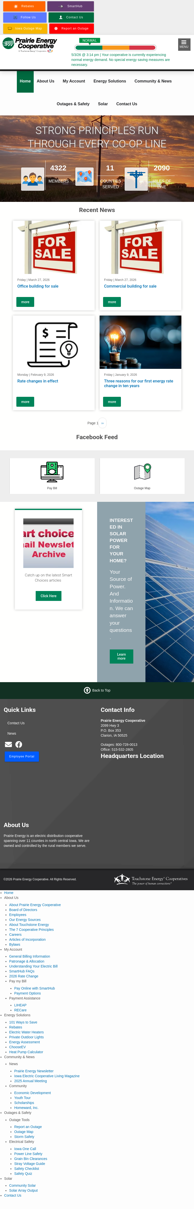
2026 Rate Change (23, 976)
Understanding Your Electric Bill (33, 966)
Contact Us (126, 104)
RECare (20, 1010)
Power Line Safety (28, 1154)
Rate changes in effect (37, 380)
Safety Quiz (23, 1174)
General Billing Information (29, 956)
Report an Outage (28, 1127)
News (11, 733)
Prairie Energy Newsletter (34, 1071)
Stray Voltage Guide (29, 1164)
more (25, 302)
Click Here (48, 596)
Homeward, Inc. (26, 1108)
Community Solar (22, 1185)
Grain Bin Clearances (30, 1159)
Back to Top (101, 690)
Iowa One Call (25, 1149)
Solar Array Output (23, 1190)
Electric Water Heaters (26, 1032)
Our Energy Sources (25, 920)
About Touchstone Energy (29, 925)
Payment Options (27, 993)
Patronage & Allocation (26, 961)
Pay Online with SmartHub (34, 988)
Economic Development (32, 1093)
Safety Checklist (26, 1169)
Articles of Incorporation (27, 939)
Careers (15, 935)
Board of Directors (23, 910)
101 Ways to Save (23, 1022)
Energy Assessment (24, 1042)
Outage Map (23, 1132)
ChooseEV (17, 1047)
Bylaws (14, 944)
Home (25, 81)
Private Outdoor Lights (26, 1037)
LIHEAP (20, 1005)
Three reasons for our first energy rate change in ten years (138, 383)
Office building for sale (37, 286)
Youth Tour (22, 1098)
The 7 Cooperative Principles (31, 930)
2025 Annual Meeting (30, 1081)
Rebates (15, 1027)
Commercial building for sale (130, 286)
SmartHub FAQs (21, 971)
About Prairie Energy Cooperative (35, 905)
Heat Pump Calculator (26, 1052)
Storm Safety (24, 1137)
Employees (17, 915)
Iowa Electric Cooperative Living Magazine (47, 1076)
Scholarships (24, 1103)
